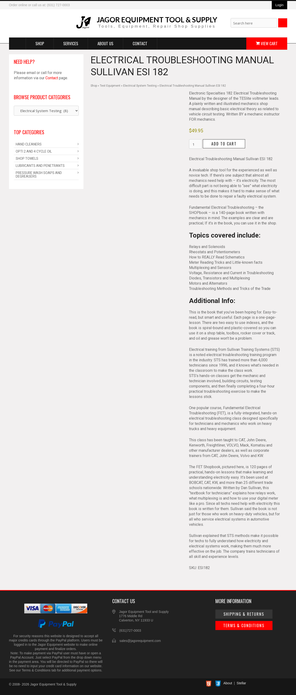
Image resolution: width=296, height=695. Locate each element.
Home (17, 43)
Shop (39, 43)
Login (279, 5)
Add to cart (224, 144)
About (227, 683)
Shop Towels (27, 158)
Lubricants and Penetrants (40, 166)
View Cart (269, 43)
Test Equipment (110, 85)
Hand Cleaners (29, 144)
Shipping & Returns (243, 614)
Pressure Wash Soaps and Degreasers (39, 174)
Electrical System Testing (140, 85)
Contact (140, 43)
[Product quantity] (195, 144)
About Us (105, 43)
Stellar (241, 683)
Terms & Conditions (243, 625)
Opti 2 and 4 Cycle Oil (34, 151)
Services (70, 43)
